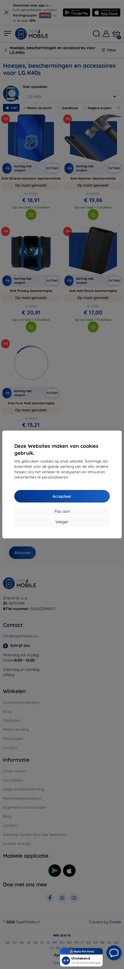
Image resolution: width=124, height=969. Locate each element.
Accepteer (62, 496)
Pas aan (62, 511)
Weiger (62, 521)
